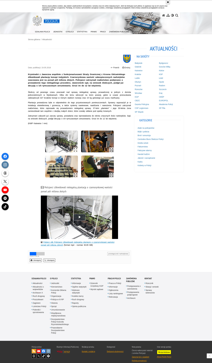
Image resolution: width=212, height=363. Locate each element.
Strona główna (38, 39)
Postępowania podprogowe (133, 289)
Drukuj (125, 67)
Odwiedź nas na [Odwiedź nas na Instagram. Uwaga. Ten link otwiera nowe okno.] (48, 346)
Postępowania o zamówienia (134, 283)
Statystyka (76, 274)
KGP (135, 97)
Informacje (76, 279)
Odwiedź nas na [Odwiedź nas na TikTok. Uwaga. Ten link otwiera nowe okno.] (43, 351)
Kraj (158, 93)
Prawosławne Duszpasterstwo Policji (58, 325)
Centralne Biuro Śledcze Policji (149, 139)
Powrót (114, 67)
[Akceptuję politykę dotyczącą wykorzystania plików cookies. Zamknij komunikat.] (168, 2)
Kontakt (148, 274)
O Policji (54, 274)
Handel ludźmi (142, 154)
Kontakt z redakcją (88, 346)
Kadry (138, 161)
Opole (159, 82)
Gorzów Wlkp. (162, 67)
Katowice (137, 70)
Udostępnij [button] (39, 256)
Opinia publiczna (79, 302)
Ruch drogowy (39, 291)
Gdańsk (136, 67)
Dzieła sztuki (141, 143)
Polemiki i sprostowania (38, 306)
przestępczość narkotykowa (117, 249)
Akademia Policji (163, 104)
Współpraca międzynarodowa (58, 309)
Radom (160, 85)
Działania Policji (39, 274)
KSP (158, 74)
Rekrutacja (113, 292)
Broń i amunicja (142, 135)
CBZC (136, 100)
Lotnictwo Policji (39, 302)
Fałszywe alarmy (143, 150)
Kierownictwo (56, 282)
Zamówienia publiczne (131, 275)
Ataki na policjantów (144, 128)
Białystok (137, 63)
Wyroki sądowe (96, 285)
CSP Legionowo (140, 108)
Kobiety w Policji (143, 165)
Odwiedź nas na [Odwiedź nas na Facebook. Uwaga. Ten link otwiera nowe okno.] (43, 346)
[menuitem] (42, 31)
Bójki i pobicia (142, 131)
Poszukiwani (38, 295)
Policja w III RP (57, 295)
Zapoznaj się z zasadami (140, 352)
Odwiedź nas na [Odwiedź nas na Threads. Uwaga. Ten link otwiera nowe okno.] (34, 351)
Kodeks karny (78, 291)
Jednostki (55, 279)
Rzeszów (137, 89)
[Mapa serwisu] (168, 15)
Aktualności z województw (38, 283)
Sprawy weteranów (150, 286)
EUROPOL (161, 100)
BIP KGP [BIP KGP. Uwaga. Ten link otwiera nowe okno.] (67, 347)
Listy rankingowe (116, 289)
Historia (54, 298)
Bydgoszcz (161, 63)
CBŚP (159, 97)
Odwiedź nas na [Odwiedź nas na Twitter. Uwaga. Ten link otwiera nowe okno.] (39, 351)
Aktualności (51, 39)
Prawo (92, 274)
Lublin (135, 78)
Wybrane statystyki (76, 286)
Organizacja (56, 291)
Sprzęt (54, 302)
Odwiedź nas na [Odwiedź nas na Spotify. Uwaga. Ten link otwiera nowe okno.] (48, 351)
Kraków (136, 74)
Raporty (75, 298)
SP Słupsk (137, 112)
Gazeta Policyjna (140, 104)
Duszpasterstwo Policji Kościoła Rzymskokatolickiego (60, 317)
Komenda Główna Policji (58, 286)
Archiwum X (38, 288)
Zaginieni (36, 298)
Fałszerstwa (141, 146)
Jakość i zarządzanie (145, 158)
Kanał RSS (34, 346)
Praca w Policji (114, 274)
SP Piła (160, 108)
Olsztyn (136, 82)
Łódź (159, 78)
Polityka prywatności (139, 356)
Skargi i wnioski (152, 282)
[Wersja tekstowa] (172, 15)
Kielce (159, 70)
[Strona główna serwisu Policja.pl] (163, 15)
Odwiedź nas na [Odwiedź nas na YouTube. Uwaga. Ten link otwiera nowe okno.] (39, 346)
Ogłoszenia (113, 285)
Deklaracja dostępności (115, 346)
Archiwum (131, 293)
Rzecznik (149, 279)
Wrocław (137, 93)
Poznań (136, 85)
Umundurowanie (58, 305)
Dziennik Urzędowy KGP (96, 280)
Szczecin (160, 89)
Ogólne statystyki (79, 282)
